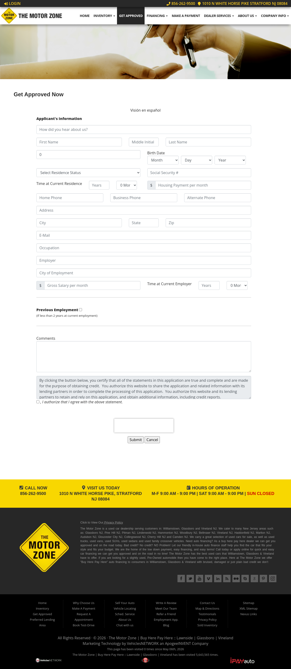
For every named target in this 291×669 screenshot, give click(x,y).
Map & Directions (207, 608)
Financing (157, 15)
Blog (166, 625)
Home (84, 15)
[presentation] (144, 426)
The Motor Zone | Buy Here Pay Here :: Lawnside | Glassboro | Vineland (171, 637)
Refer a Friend (166, 614)
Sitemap (248, 603)
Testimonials (207, 614)
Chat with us (124, 625)
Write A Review (166, 603)
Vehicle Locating (125, 608)
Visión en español (145, 110)
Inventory (104, 15)
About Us (247, 15)
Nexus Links (248, 614)
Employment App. (166, 619)
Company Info (275, 15)
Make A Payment (186, 15)
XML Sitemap (249, 608)
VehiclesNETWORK (143, 643)
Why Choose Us (84, 603)
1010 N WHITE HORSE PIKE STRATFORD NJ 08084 (242, 3)
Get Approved (131, 15)
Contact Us (207, 603)
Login (12, 3)
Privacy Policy (113, 522)
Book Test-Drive (84, 625)
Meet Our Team (166, 608)
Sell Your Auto (124, 603)
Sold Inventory (207, 625)
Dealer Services (219, 15)
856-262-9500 (181, 3)
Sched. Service (125, 614)
